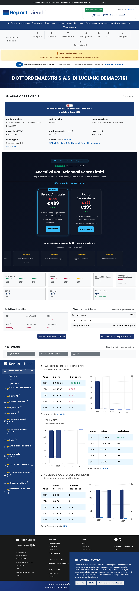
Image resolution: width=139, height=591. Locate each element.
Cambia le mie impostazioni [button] (110, 583)
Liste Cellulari (37, 23)
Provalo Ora (86, 229)
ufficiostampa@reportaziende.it (59, 563)
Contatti (51, 576)
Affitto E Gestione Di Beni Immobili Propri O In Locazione (74, 143)
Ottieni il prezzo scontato (114, 64)
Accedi (131, 10)
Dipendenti (14, 383)
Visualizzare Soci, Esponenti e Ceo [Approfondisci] (116, 336)
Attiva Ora (53, 228)
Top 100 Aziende (65, 23)
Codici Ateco (86, 546)
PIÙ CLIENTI (12, 23)
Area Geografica (87, 550)
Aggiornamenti (69, 27)
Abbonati (122, 10)
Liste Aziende (24, 23)
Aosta (14, 146)
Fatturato (13, 376)
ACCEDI (63, 587)
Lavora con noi (51, 23)
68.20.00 (67, 139)
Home (84, 543)
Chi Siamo (78, 23)
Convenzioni (107, 23)
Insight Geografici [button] (122, 23)
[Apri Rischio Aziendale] (53, 354)
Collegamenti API (92, 23)
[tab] (18, 371)
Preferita (127, 96)
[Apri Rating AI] (21, 354)
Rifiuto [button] (91, 583)
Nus (8, 146)
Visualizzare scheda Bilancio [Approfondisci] (52, 336)
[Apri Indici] (85, 354)
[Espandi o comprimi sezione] (32, 370)
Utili (10, 379)
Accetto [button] (80, 583)
